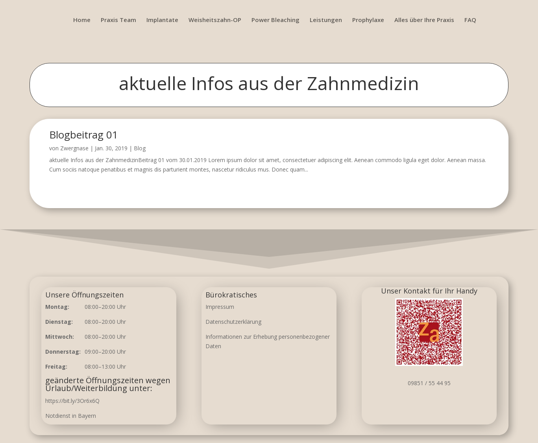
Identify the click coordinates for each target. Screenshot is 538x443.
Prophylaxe (368, 20)
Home (82, 20)
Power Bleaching (275, 20)
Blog (140, 148)
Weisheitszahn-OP (215, 20)
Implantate (162, 20)
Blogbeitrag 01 (83, 134)
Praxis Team (118, 20)
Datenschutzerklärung (233, 321)
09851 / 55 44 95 (429, 383)
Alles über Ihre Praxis (424, 20)
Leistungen (326, 20)
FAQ (470, 20)
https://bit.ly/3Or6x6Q (72, 400)
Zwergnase (74, 148)
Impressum (219, 306)
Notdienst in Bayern (70, 415)
